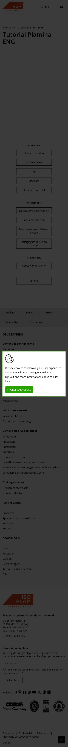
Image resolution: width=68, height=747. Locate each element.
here (7, 381)
